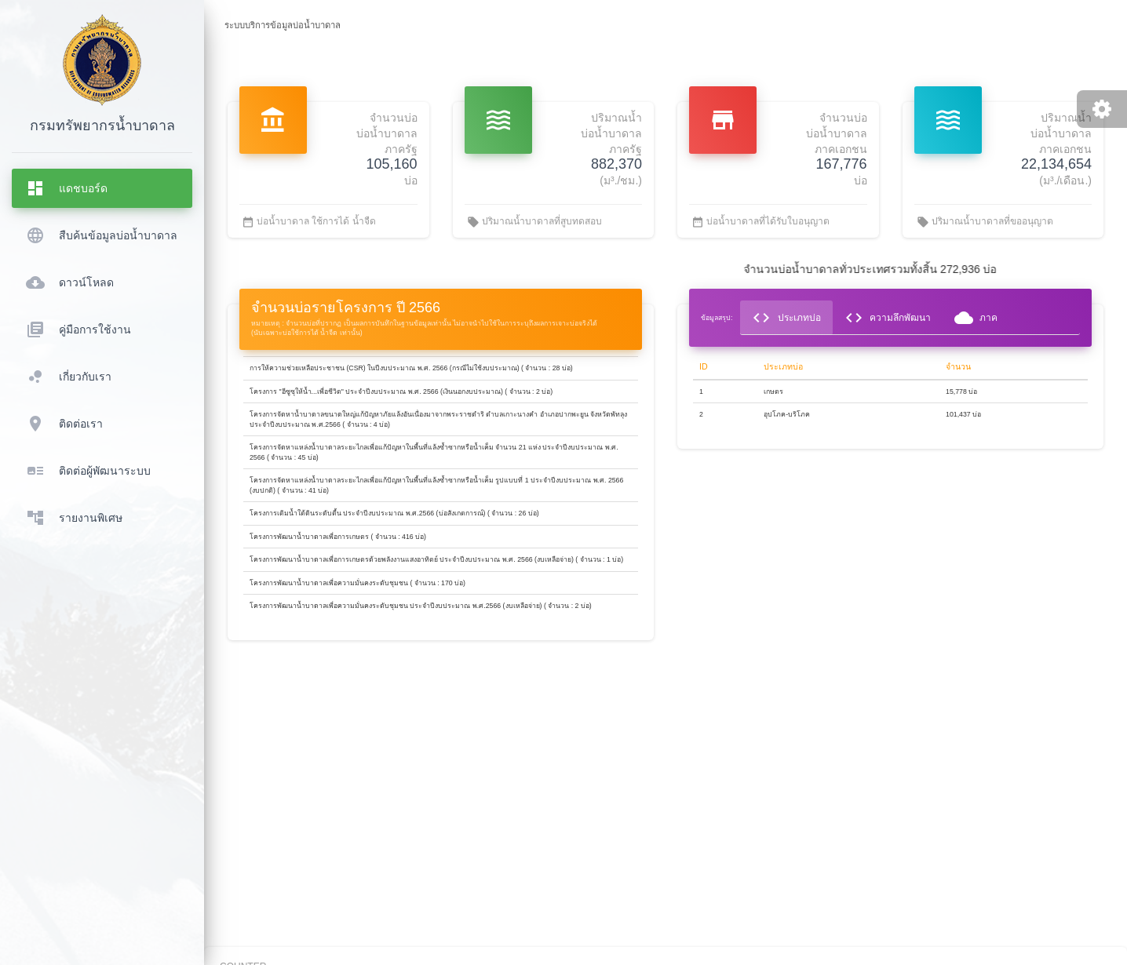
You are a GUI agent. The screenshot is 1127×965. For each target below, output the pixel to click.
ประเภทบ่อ (786, 317)
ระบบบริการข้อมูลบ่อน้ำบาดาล (282, 25)
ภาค (976, 317)
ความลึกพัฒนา (888, 317)
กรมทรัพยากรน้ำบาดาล (102, 125)
